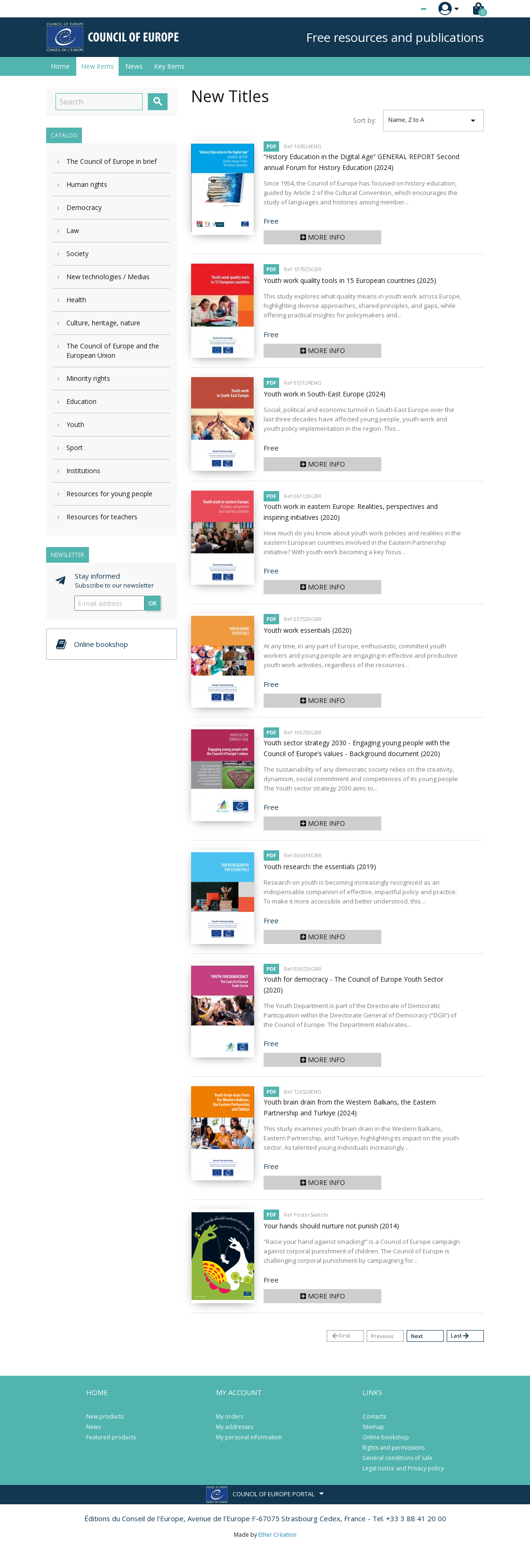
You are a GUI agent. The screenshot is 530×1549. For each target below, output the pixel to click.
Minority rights (88, 378)
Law (72, 230)
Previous (382, 1335)
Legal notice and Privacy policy (403, 1468)
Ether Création (277, 1535)
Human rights (86, 184)
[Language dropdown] (406, 9)
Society (77, 253)
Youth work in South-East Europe (324, 393)
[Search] (99, 101)
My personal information (249, 1437)
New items (97, 66)
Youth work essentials (308, 630)
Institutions (83, 470)
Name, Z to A (433, 120)
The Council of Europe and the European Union (112, 350)
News (134, 66)
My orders (229, 1416)
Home (60, 66)
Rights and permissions (393, 1448)
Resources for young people (109, 493)
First (340, 1336)
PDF (271, 146)
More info (322, 237)
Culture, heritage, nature (103, 322)
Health (76, 299)
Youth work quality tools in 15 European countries (350, 280)
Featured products (111, 1437)
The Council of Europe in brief (111, 161)
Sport (74, 447)
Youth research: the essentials (320, 866)
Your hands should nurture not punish (331, 1225)
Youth (75, 424)
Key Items (169, 66)
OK (152, 603)
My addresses (234, 1427)
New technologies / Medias (108, 276)
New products (105, 1416)
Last (460, 1336)
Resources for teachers (101, 516)
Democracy (84, 207)
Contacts (374, 1416)
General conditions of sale (397, 1458)
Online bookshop (385, 1437)
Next (417, 1335)
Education (81, 401)
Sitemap (373, 1427)
